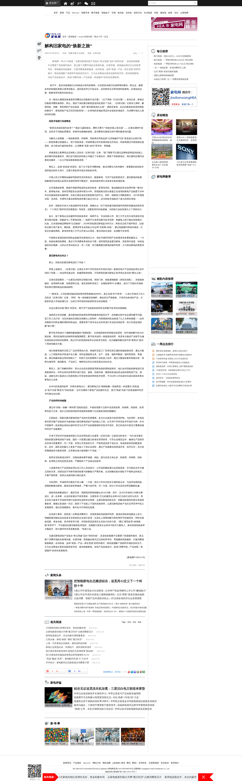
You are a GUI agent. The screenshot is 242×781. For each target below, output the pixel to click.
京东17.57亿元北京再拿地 (166, 374)
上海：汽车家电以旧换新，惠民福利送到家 (66, 643)
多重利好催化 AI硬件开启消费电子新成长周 (174, 386)
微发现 (163, 13)
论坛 (176, 13)
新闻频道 (72, 36)
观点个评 (98, 36)
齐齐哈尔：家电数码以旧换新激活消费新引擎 (67, 662)
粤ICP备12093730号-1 (128, 772)
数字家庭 (95, 13)
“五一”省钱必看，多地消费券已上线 (170, 67)
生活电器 (148, 13)
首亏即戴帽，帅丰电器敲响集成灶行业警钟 (173, 382)
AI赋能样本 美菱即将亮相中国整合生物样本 (174, 355)
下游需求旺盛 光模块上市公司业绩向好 (172, 359)
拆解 (139, 622)
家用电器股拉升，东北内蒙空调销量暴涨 (65, 635)
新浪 (123, 763)
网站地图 (107, 763)
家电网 (52, 3)
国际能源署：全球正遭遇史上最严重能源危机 (174, 366)
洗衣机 (129, 13)
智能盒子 (106, 13)
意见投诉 (165, 763)
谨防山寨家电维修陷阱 (164, 75)
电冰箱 (121, 13)
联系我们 (175, 763)
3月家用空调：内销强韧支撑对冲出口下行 (173, 370)
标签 (170, 13)
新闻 (62, 13)
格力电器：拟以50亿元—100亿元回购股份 (172, 56)
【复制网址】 (107, 672)
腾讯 (129, 763)
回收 (134, 622)
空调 (114, 13)
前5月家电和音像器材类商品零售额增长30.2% (67, 655)
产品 (68, 13)
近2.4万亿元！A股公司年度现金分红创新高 (82, 777)
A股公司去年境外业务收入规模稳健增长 (131, 777)
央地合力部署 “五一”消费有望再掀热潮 (171, 79)
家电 (129, 622)
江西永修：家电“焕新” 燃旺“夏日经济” (64, 639)
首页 (56, 13)
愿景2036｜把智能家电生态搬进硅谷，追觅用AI (187, 140)
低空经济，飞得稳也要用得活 (168, 378)
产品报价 (77, 763)
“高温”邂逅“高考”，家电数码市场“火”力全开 (67, 659)
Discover (75, 13)
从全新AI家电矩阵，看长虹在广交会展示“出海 (161, 165)
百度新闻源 (154, 763)
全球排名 (143, 763)
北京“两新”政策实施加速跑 (166, 71)
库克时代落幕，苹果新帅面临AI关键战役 (173, 362)
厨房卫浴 (138, 13)
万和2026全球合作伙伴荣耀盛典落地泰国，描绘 (162, 140)
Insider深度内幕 (85, 36)
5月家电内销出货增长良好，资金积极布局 (66, 628)
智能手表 (85, 13)
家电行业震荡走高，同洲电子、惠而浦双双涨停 (68, 647)
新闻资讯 (67, 763)
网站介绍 (97, 763)
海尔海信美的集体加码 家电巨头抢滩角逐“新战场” (70, 651)
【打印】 (117, 672)
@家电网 (184, 13)
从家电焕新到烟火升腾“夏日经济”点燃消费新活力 (69, 632)
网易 (134, 763)
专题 (156, 13)
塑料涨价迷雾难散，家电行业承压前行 (172, 351)
